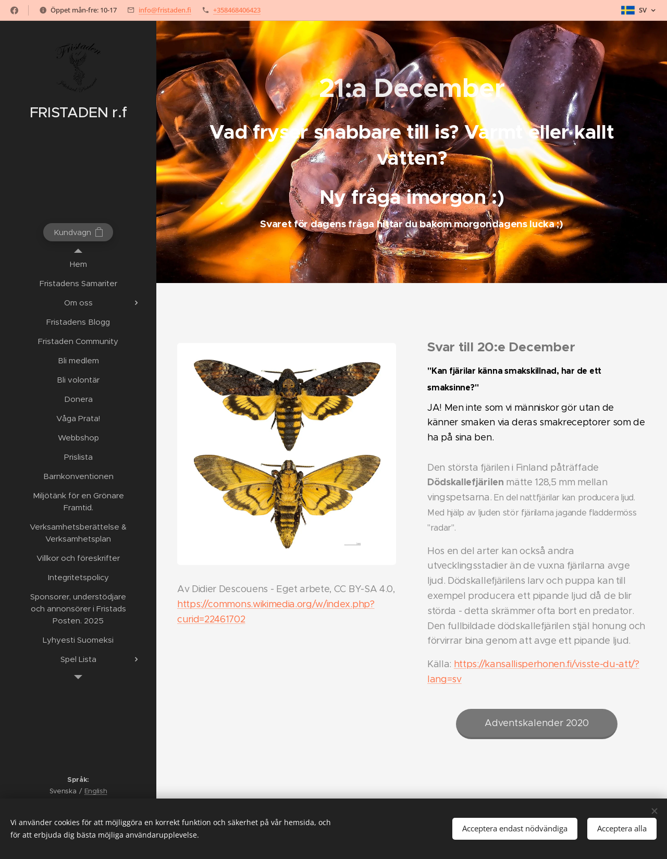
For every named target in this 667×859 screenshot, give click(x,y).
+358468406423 (237, 10)
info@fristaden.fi (165, 10)
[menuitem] (78, 264)
